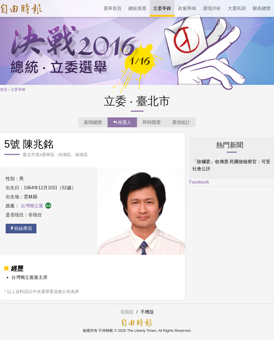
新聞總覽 (93, 122)
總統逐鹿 (137, 8)
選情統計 (181, 122)
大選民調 (237, 8)
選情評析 (212, 8)
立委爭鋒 (162, 8)
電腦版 (127, 311)
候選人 (122, 122)
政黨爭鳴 (187, 8)
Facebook (199, 182)
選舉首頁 (112, 8)
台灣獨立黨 (36, 206)
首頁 (3, 90)
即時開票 (152, 122)
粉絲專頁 (21, 228)
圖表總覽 (262, 8)
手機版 (147, 311)
